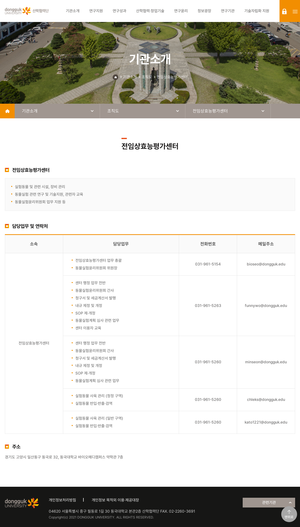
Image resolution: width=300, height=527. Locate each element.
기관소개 (130, 77)
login (284, 11)
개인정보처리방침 (62, 500)
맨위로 (289, 517)
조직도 (147, 77)
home (7, 111)
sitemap (295, 11)
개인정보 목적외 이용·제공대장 (115, 500)
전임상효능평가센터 (172, 77)
